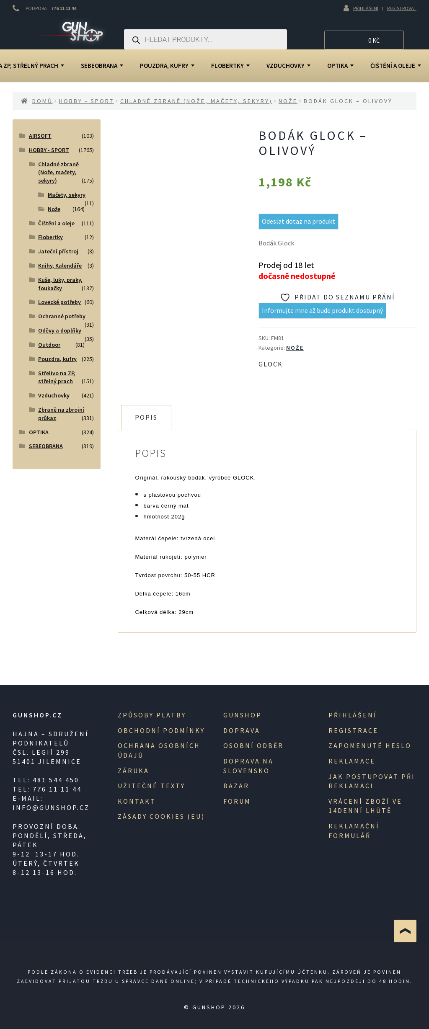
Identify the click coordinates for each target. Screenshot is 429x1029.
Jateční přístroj (58, 251)
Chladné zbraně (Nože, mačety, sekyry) (196, 101)
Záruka (133, 770)
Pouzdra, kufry (167, 66)
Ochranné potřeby (61, 316)
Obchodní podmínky (161, 730)
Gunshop (242, 715)
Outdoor (49, 344)
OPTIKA (340, 66)
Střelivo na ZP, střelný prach (56, 377)
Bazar (236, 785)
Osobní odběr (253, 745)
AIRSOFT (40, 135)
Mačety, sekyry (66, 195)
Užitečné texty (151, 785)
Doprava (241, 730)
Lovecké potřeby (59, 302)
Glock (270, 364)
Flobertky (230, 66)
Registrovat (401, 8)
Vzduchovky (288, 66)
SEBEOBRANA (102, 66)
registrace (353, 730)
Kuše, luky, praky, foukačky (60, 284)
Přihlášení (365, 8)
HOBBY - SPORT (86, 101)
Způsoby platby (152, 715)
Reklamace (351, 761)
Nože (288, 101)
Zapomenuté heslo (369, 745)
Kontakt (137, 801)
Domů (42, 101)
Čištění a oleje (56, 223)
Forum (237, 801)
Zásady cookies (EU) (161, 816)
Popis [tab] (146, 417)
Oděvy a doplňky (59, 330)
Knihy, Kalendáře (60, 265)
